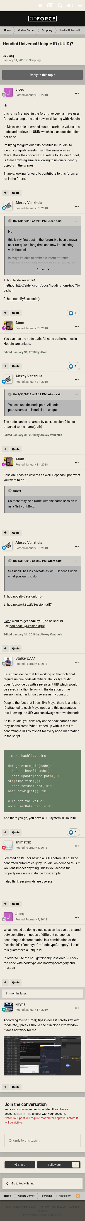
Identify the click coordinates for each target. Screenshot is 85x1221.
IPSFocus (29, 1206)
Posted (31, 95)
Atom (51, 394)
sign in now (23, 1113)
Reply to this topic (42, 75)
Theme (43, 1206)
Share (20, 1164)
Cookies (74, 1206)
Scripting (35, 60)
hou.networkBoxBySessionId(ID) (29, 604)
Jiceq (10, 56)
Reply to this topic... (24, 1140)
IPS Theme (12, 1206)
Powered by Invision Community (42, 1214)
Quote (15, 193)
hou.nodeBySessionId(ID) (25, 596)
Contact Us (59, 1206)
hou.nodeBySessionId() (23, 299)
